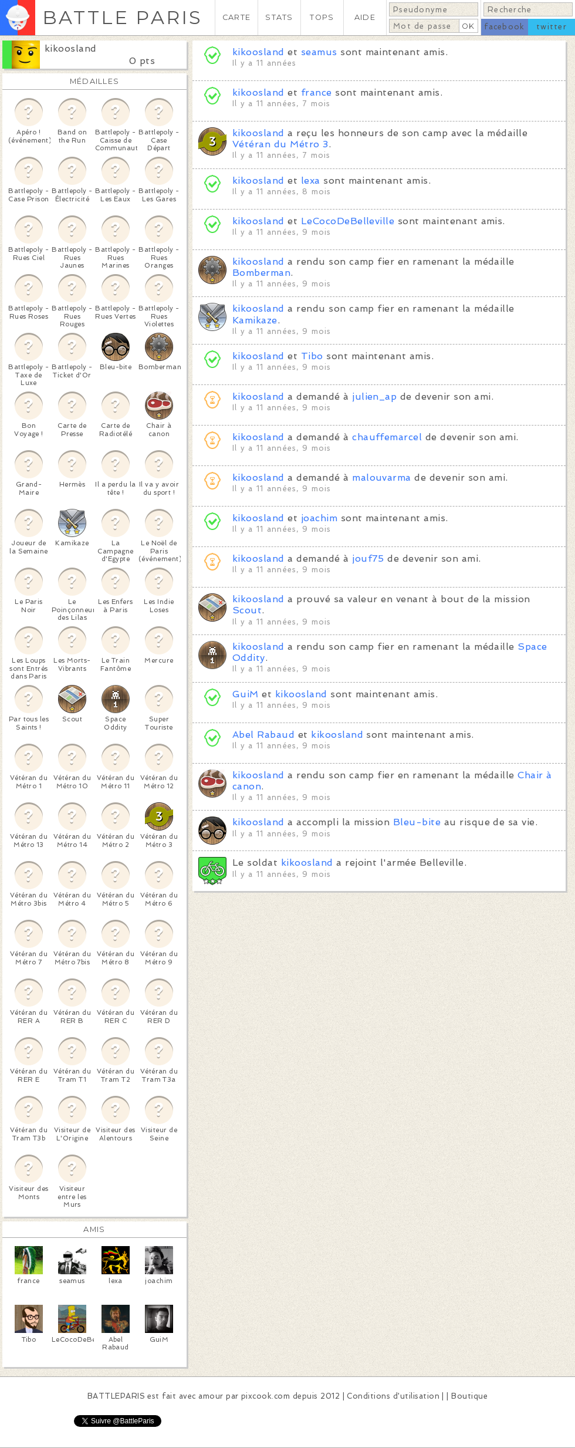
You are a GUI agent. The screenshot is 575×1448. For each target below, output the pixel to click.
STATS (279, 17)
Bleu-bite (417, 822)
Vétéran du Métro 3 (280, 144)
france (316, 92)
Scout (247, 610)
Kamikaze (255, 320)
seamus (319, 52)
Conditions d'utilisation (393, 1396)
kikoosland (71, 48)
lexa (310, 180)
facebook (504, 26)
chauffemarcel (387, 437)
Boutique (469, 1396)
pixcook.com (265, 1396)
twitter (551, 26)
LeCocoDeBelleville (348, 221)
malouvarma (381, 477)
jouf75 (368, 558)
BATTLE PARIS (122, 17)
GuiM (245, 694)
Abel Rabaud (263, 734)
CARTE (236, 17)
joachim (319, 518)
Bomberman (261, 272)
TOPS (322, 17)
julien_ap (374, 396)
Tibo (312, 356)
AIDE (365, 17)
